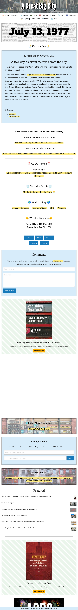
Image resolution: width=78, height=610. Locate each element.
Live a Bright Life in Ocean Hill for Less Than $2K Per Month (19, 528)
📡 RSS (54, 19)
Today (39, 237)
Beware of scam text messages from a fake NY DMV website (19, 509)
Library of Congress (20, 208)
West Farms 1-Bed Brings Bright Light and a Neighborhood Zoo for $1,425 (23, 521)
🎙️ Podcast (24, 15)
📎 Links (61, 15)
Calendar (34, 243)
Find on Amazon (39, 350)
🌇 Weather (43, 15)
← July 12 (29, 237)
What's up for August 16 (8, 503)
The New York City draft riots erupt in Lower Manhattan (39, 143)
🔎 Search (45, 19)
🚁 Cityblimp (25, 19)
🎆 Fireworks (71, 15)
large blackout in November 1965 (41, 75)
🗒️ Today (53, 15)
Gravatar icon (58, 261)
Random (44, 243)
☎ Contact (36, 19)
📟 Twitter (34, 15)
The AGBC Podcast (39, 429)
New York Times (39, 208)
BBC (52, 208)
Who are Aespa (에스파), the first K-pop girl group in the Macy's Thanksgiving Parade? (26, 496)
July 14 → (49, 237)
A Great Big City (14, 116)
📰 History (14, 15)
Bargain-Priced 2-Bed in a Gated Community (14, 515)
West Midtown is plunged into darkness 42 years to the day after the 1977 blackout (39, 154)
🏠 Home (5, 15)
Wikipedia (12, 114)
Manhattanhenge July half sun (37, 192)
